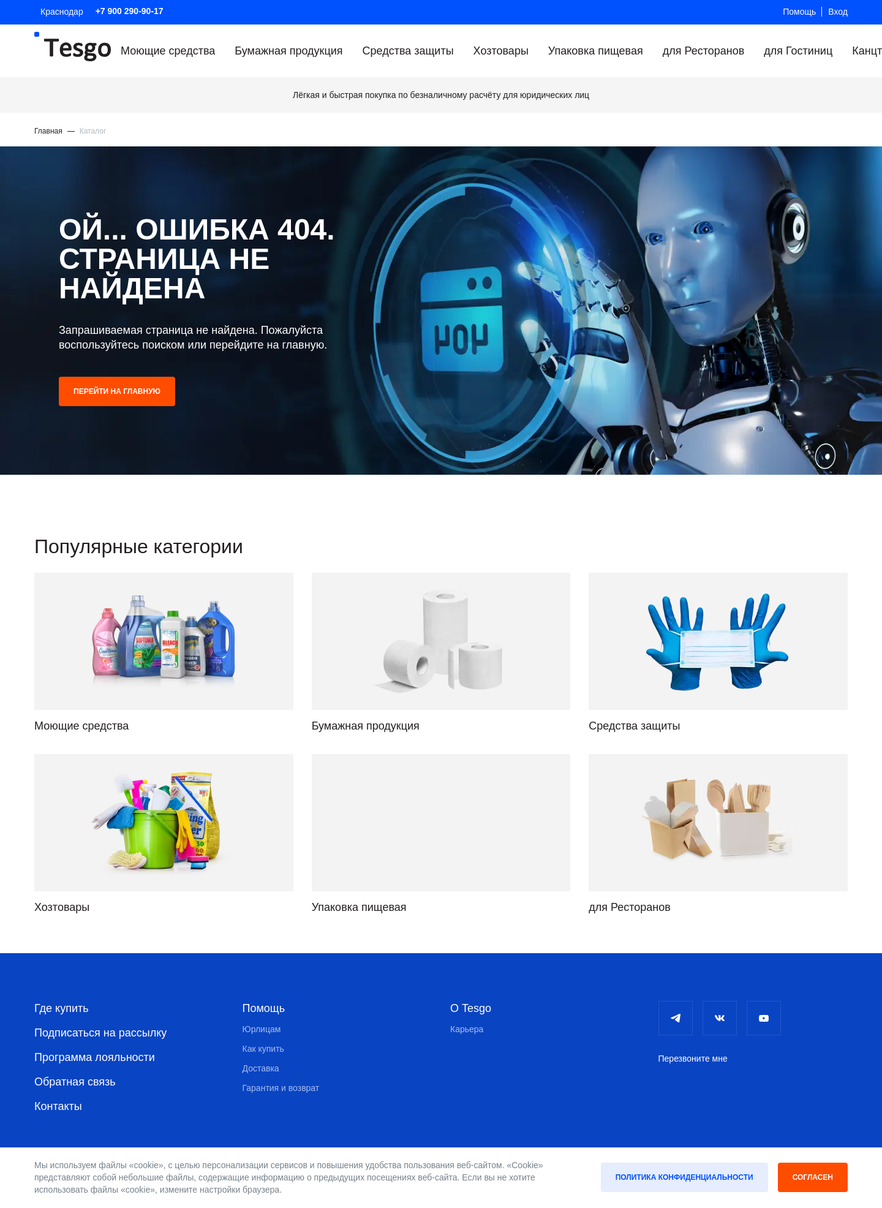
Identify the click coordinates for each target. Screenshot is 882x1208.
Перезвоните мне (693, 1058)
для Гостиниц (798, 51)
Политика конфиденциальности (684, 1177)
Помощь (799, 12)
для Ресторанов (704, 51)
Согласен (813, 1177)
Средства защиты (408, 51)
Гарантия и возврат (281, 1088)
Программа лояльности (94, 1057)
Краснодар (61, 12)
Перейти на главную (117, 391)
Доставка (261, 1068)
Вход (838, 12)
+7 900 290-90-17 (130, 11)
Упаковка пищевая (595, 51)
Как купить (263, 1049)
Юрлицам (262, 1029)
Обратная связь (75, 1082)
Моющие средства (168, 51)
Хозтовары (501, 51)
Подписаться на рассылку (100, 1033)
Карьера (466, 1029)
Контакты (58, 1106)
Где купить (61, 1008)
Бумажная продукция (288, 51)
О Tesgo (470, 1008)
